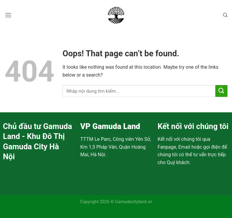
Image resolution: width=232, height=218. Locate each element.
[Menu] (8, 15)
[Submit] (221, 91)
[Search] (225, 15)
